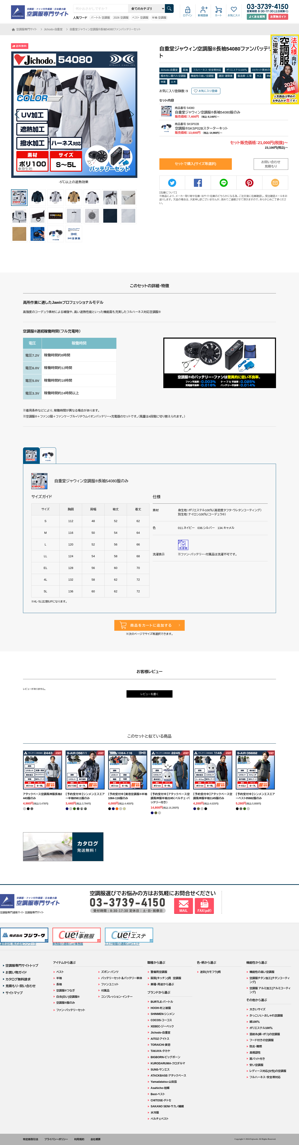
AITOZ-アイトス (160, 1038)
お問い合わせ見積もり (271, 164)
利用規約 (79, 1139)
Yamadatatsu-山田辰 (164, 1081)
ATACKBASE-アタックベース (168, 1075)
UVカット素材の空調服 (264, 69)
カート (218, 15)
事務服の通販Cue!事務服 (76, 937)
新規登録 (203, 15)
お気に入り (234, 15)
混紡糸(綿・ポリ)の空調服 (265, 1034)
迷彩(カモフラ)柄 (210, 972)
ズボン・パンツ (109, 972)
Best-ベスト (158, 1094)
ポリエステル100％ (236, 69)
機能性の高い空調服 (202, 75)
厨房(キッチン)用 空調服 (166, 978)
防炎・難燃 (256, 1046)
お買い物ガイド (16, 972)
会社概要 (96, 1139)
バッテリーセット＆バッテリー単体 (121, 978)
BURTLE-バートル (162, 1001)
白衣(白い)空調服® (68, 996)
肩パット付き (257, 1058)
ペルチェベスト (160, 1118)
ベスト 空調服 (140, 17)
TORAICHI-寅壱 (160, 1044)
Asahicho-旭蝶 (160, 1088)
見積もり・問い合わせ (21, 986)
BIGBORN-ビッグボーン (165, 1057)
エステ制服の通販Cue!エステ (129, 937)
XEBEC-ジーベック (162, 1026)
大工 (259, 75)
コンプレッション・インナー (117, 996)
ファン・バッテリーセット (70, 1010)
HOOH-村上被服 (161, 1008)
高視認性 (255, 1052)
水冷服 (155, 1112)
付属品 (105, 990)
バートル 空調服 (100, 17)
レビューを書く (149, 694)
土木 (173, 81)
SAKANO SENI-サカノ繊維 (167, 1106)
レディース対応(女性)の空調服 (268, 1071)
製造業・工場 (245, 75)
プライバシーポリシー (56, 1139)
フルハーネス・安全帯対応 (207, 69)
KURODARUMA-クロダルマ (168, 1063)
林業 (163, 81)
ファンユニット (109, 984)
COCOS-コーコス (161, 1020)
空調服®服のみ (65, 1002)
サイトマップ (14, 993)
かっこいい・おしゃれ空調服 (266, 1015)
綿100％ (255, 1021)
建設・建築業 (226, 75)
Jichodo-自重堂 (169, 69)
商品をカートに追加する (151, 625)
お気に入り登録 (207, 91)
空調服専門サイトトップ (22, 965)
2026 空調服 (121, 17)
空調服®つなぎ (65, 990)
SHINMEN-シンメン (163, 1014)
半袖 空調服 (159, 17)
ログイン (187, 15)
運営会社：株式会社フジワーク (24, 937)
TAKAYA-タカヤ (160, 1051)
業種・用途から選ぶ (162, 984)
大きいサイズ (257, 1009)
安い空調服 (256, 1065)
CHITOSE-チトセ (161, 1100)
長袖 (185, 69)
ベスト (60, 972)
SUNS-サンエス (160, 1069)
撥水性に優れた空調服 (173, 75)
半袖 (59, 978)
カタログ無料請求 (18, 979)
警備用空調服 (159, 972)
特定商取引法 (30, 1139)
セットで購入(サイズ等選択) (195, 164)
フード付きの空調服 (262, 1040)
